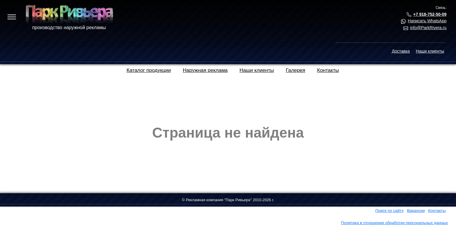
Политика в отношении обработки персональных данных (394, 223)
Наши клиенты (430, 51)
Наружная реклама (205, 70)
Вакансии (416, 210)
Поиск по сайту (389, 210)
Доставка (401, 51)
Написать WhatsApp (427, 20)
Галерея (295, 70)
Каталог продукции (149, 70)
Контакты (328, 70)
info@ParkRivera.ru (428, 27)
